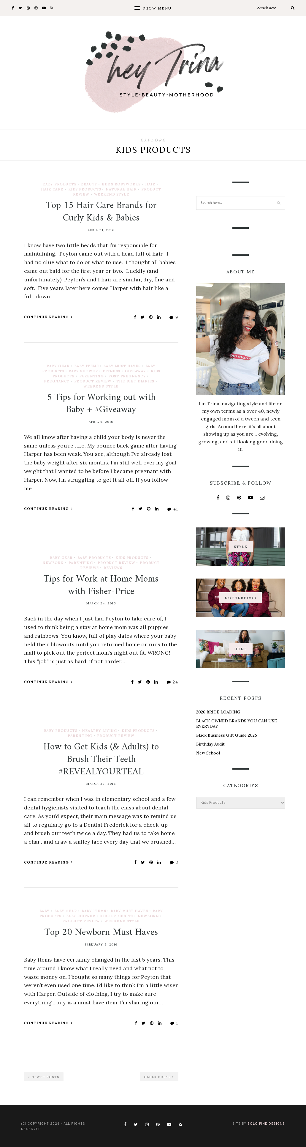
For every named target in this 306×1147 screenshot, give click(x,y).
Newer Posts (43, 1077)
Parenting (91, 376)
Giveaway (135, 371)
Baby (44, 911)
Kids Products (84, 189)
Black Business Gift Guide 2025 (226, 735)
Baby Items (86, 366)
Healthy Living (99, 731)
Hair (150, 184)
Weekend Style (111, 194)
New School (208, 753)
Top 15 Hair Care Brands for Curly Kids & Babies (101, 211)
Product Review (93, 381)
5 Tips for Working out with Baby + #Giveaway (101, 403)
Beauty (89, 184)
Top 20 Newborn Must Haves (101, 932)
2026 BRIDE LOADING (218, 712)
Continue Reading (48, 317)
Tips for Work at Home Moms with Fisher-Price (101, 585)
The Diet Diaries (135, 381)
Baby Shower (83, 371)
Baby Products (60, 184)
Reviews (113, 568)
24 (172, 682)
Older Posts (159, 1077)
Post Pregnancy (127, 376)
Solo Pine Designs (266, 1124)
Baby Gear (58, 366)
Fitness (111, 371)
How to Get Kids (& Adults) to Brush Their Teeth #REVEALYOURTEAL (101, 759)
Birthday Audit (210, 744)
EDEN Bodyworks (121, 184)
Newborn (53, 563)
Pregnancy (56, 381)
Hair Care (52, 189)
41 (172, 509)
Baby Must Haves (122, 366)
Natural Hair (121, 189)
